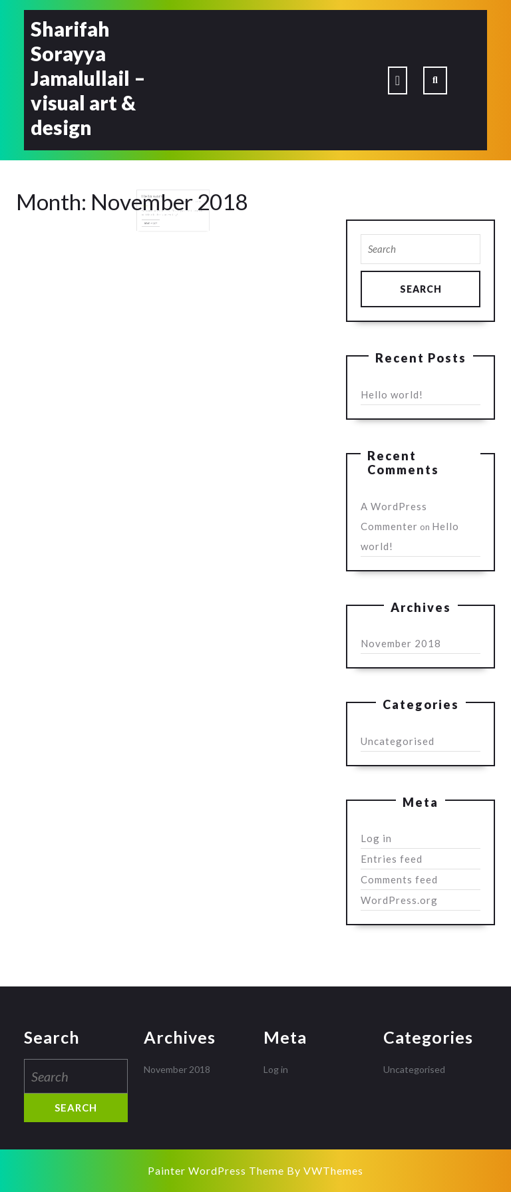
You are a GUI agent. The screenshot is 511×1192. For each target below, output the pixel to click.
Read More (155, 224)
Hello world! (157, 201)
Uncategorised (397, 741)
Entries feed (392, 859)
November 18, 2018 (157, 205)
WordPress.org (399, 900)
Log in (376, 838)
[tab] (397, 80)
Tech (171, 205)
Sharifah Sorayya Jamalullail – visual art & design (88, 78)
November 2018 (401, 643)
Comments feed (399, 879)
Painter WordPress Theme (216, 1170)
